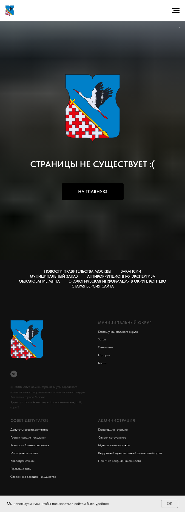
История (104, 355)
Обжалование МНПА (39, 281)
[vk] (13, 374)
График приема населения (28, 437)
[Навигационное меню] (176, 10)
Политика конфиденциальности (119, 461)
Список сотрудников (112, 437)
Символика (105, 347)
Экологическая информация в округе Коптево (117, 281)
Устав (102, 339)
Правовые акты (20, 469)
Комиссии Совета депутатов (29, 445)
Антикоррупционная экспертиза (121, 276)
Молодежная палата (24, 453)
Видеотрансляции (22, 461)
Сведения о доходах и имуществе (33, 477)
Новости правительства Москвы (77, 271)
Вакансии (131, 271)
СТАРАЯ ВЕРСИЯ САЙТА (93, 286)
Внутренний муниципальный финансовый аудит (130, 453)
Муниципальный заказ (54, 276)
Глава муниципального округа (118, 332)
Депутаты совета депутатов (29, 429)
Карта (102, 363)
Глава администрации (113, 429)
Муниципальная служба (114, 445)
